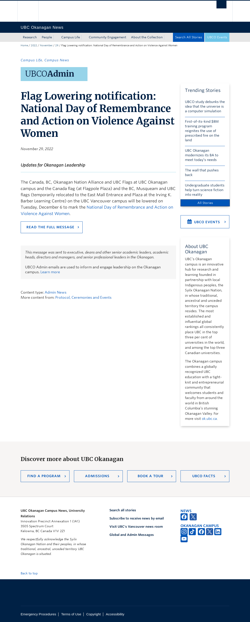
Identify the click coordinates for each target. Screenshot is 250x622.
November (46, 45)
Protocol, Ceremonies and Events (83, 297)
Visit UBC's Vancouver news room (136, 526)
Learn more (50, 272)
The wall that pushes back (202, 172)
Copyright (93, 614)
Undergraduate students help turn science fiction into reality (204, 190)
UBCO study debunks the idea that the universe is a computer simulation (205, 106)
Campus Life (70, 37)
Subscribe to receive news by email (136, 518)
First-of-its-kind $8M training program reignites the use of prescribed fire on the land (202, 131)
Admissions (97, 476)
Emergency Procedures (38, 614)
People (47, 37)
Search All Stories (188, 37)
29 (56, 45)
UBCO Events (217, 37)
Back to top (31, 573)
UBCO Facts (203, 476)
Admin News (55, 292)
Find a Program (44, 476)
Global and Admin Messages (131, 535)
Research (30, 37)
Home (24, 45)
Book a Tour (150, 476)
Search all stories (122, 510)
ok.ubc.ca (209, 419)
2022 (34, 45)
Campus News (56, 60)
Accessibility (115, 614)
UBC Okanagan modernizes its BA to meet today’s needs (201, 155)
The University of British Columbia (31, 11)
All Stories (205, 203)
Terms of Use (71, 614)
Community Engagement (107, 37)
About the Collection (147, 37)
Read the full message (50, 227)
